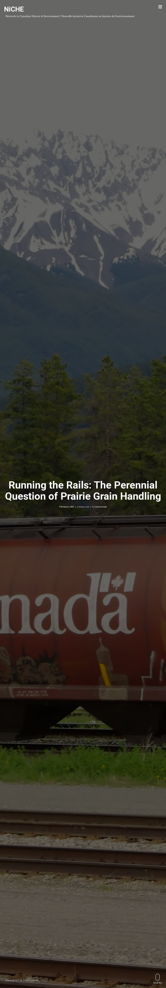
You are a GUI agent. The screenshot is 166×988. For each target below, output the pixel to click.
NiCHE (14, 9)
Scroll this (157, 979)
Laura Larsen (101, 506)
